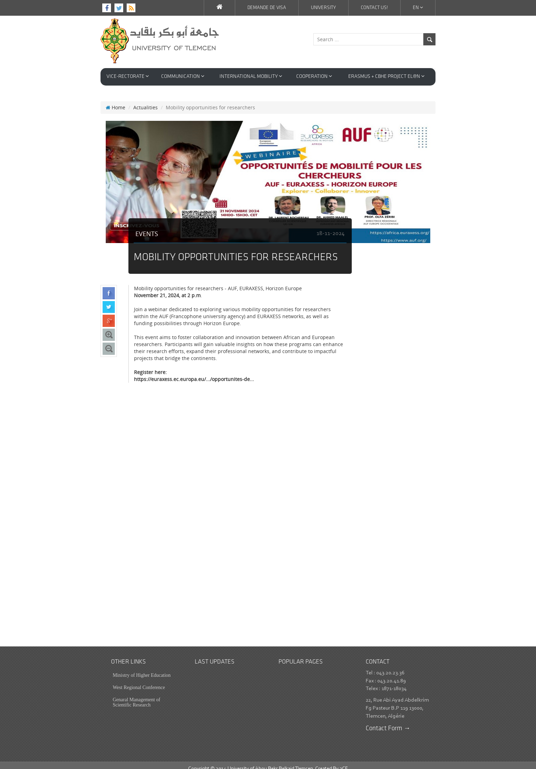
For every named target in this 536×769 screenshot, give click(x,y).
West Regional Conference (139, 680)
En (418, 7)
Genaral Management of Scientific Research (136, 695)
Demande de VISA (266, 7)
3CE (344, 761)
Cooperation (314, 76)
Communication (182, 76)
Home (115, 100)
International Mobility (250, 76)
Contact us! (374, 7)
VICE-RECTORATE (127, 76)
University (323, 7)
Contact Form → (388, 721)
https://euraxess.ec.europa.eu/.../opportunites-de (192, 372)
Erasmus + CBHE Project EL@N (386, 76)
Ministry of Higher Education (142, 668)
